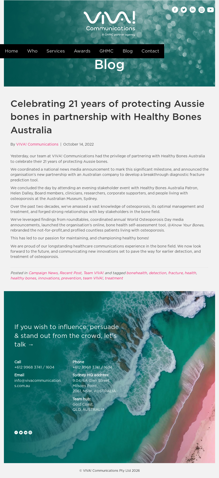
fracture (175, 273)
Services (55, 51)
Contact (150, 51)
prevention (71, 278)
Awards (82, 51)
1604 (50, 367)
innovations (48, 278)
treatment (114, 278)
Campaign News (43, 273)
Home (11, 51)
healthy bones (23, 278)
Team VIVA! (93, 273)
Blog (128, 51)
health (190, 273)
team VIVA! (93, 278)
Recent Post (70, 273)
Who (32, 51)
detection (157, 273)
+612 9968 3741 (28, 367)
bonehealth (136, 273)
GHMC (106, 51)
